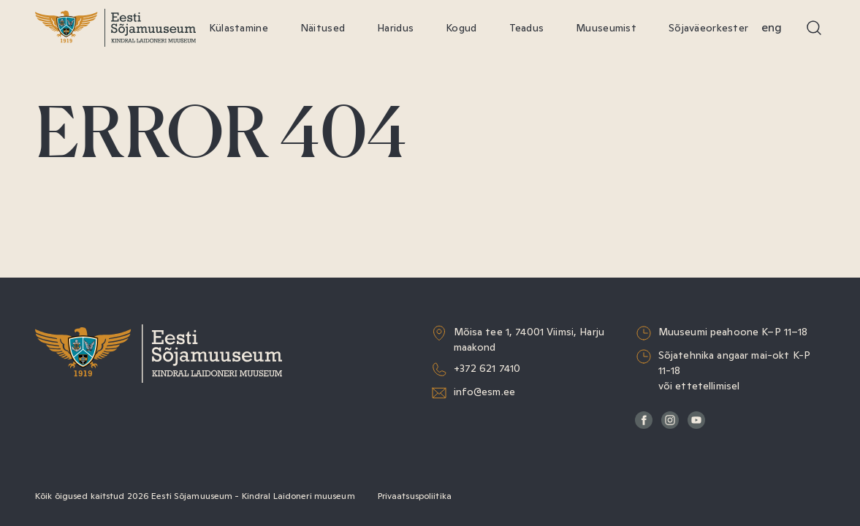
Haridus (395, 27)
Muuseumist (606, 27)
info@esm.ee (485, 391)
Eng (771, 27)
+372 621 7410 (487, 368)
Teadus (526, 27)
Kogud (461, 27)
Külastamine (238, 27)
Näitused (322, 27)
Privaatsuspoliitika (415, 496)
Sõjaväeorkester (708, 27)
